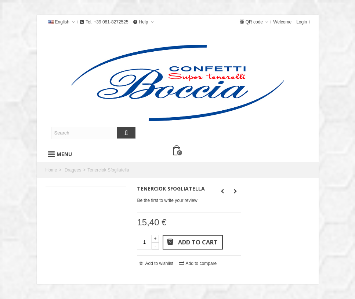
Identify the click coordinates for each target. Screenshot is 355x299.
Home (51, 170)
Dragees (73, 170)
